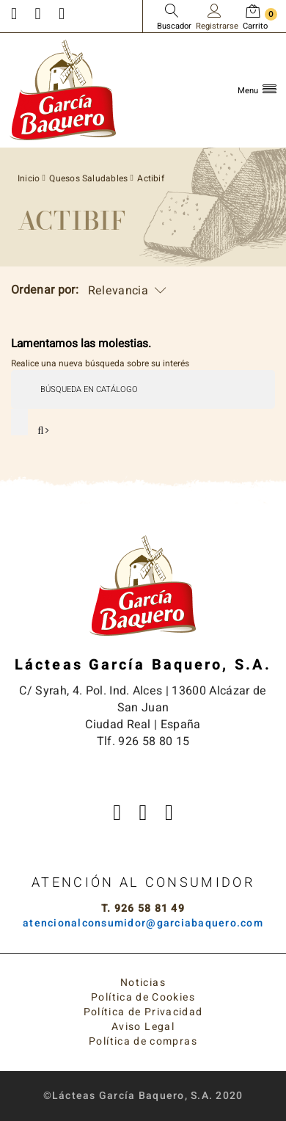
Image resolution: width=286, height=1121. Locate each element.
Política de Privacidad (143, 1012)
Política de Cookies (143, 997)
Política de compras (143, 1041)
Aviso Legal (143, 1026)
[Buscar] (143, 389)
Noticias (143, 982)
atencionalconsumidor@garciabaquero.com (143, 923)
